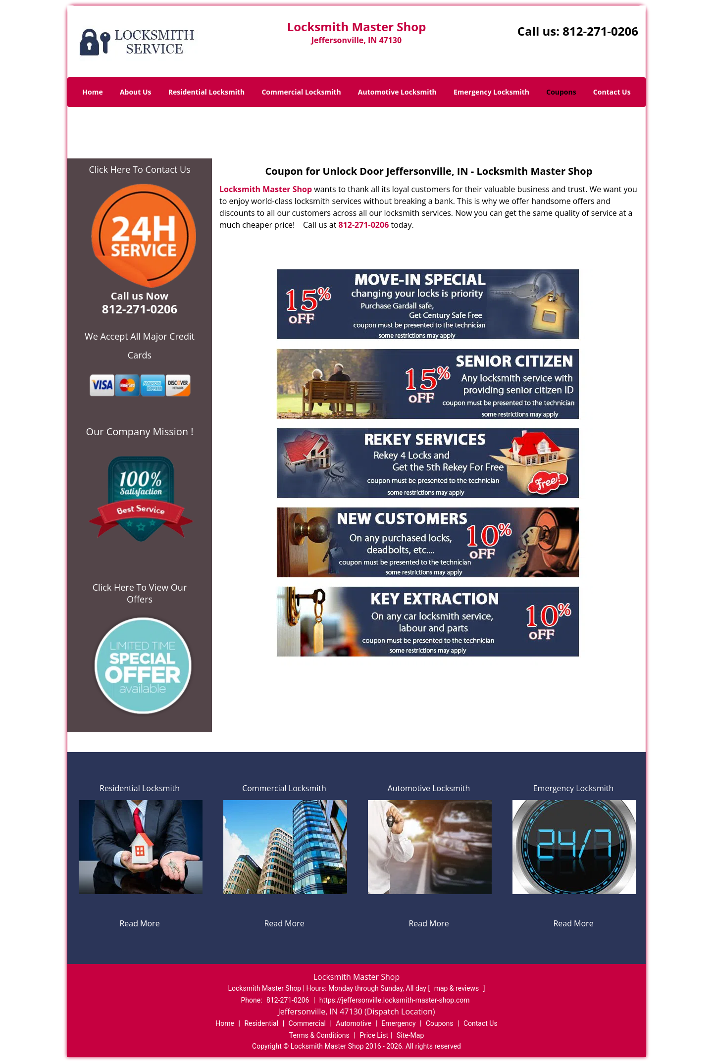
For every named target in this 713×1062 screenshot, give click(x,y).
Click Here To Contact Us (139, 169)
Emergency (398, 1023)
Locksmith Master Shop (265, 189)
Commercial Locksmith (301, 92)
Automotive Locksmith (397, 92)
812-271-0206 (600, 31)
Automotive (353, 1023)
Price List (373, 1035)
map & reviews (457, 988)
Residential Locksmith (206, 92)
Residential (261, 1023)
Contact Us (612, 92)
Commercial (307, 1023)
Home (92, 92)
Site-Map (410, 1035)
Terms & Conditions (319, 1035)
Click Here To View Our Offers (140, 593)
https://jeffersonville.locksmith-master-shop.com (394, 1000)
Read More (139, 923)
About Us (136, 92)
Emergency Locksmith (491, 92)
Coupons (561, 92)
